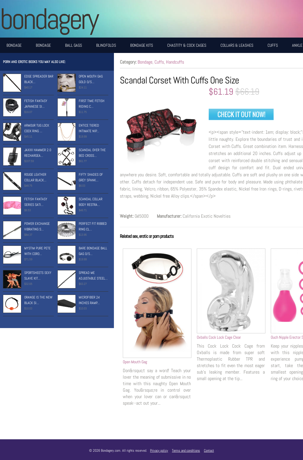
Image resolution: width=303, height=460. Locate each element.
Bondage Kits (141, 45)
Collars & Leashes (236, 45)
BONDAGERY (48, 19)
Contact (209, 450)
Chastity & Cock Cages (186, 45)
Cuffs (272, 45)
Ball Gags (73, 45)
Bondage (14, 45)
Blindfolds (106, 45)
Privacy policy (159, 450)
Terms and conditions (186, 450)
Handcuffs (175, 62)
